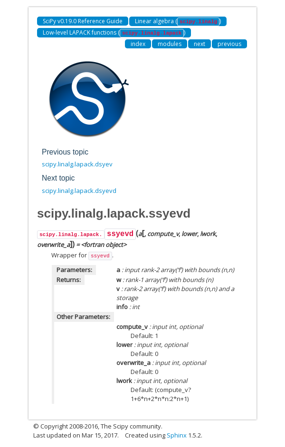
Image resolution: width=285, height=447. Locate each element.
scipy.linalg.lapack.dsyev (77, 164)
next (199, 44)
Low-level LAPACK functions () (114, 32)
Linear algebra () (178, 21)
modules (169, 44)
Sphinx (177, 435)
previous (229, 44)
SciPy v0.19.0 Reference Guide (83, 21)
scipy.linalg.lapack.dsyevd (79, 190)
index (138, 44)
